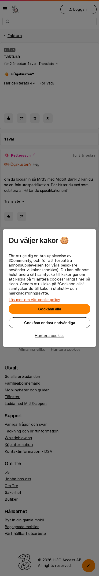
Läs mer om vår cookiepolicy (34, 299)
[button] (49, 335)
